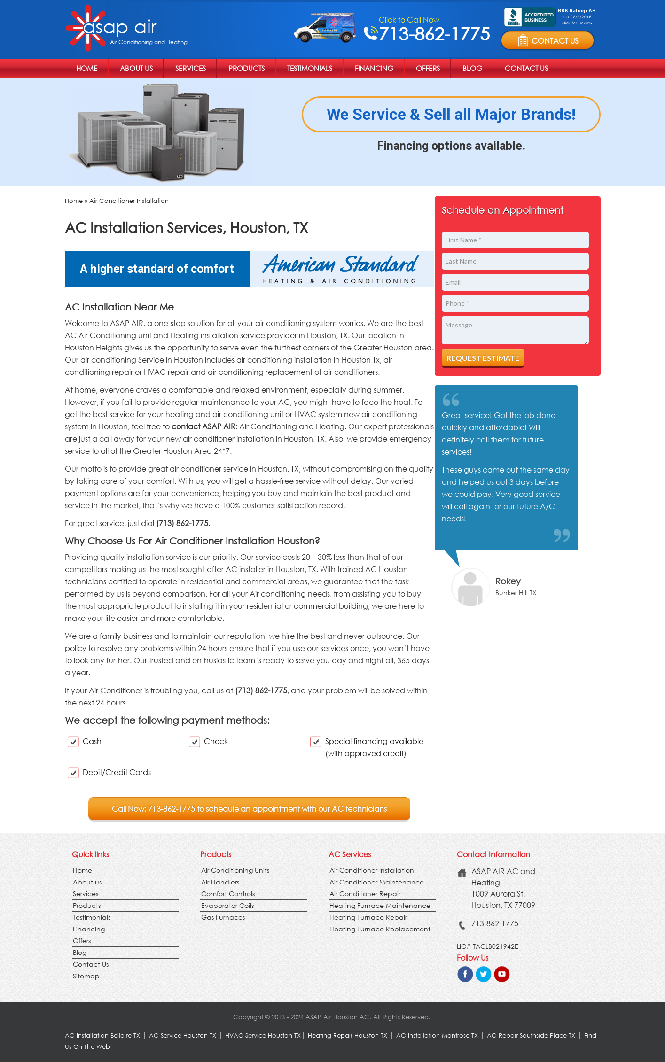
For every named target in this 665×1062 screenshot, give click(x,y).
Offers (428, 68)
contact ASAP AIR (203, 426)
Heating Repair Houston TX (347, 1035)
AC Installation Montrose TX (437, 1035)
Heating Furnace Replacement (379, 928)
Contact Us (526, 68)
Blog (472, 68)
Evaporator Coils (227, 905)
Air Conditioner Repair (364, 893)
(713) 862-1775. (183, 523)
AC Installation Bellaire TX (103, 1035)
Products (246, 68)
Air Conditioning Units (235, 870)
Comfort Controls (228, 893)
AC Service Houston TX (183, 1035)
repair (178, 372)
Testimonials (309, 68)
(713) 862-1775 (261, 690)
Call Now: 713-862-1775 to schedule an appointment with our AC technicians (249, 809)
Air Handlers (220, 881)
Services (190, 68)
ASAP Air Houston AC (337, 1017)
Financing (374, 68)
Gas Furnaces (223, 917)
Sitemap (86, 975)
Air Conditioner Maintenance (376, 881)
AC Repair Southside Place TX (531, 1035)
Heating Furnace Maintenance (379, 905)
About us (136, 68)
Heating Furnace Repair (368, 917)
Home (86, 68)
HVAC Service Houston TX (263, 1035)
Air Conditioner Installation (129, 201)
